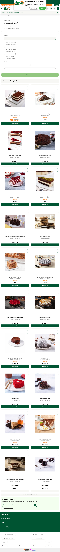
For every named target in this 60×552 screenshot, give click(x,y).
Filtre (5, 81)
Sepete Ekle (15, 123)
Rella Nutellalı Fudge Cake (45, 155)
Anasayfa (4, 16)
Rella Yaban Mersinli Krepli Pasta (45, 277)
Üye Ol (56, 5)
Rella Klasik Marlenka (15, 439)
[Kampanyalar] (47, 8)
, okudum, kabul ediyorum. (13, 508)
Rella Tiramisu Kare (15, 114)
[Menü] (2, 8)
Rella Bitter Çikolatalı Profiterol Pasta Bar (15, 236)
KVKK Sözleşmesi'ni (8, 508)
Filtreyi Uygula (30, 75)
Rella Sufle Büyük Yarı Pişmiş (15, 358)
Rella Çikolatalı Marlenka (45, 439)
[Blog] (51, 8)
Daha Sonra (34, 8)
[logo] (7, 8)
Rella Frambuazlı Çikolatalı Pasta (15, 317)
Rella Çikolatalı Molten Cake (45, 479)
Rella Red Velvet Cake (15, 196)
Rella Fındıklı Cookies (45, 236)
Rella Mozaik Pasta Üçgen (45, 114)
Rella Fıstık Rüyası (45, 196)
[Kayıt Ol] (35, 505)
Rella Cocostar (45, 358)
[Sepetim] (58, 8)
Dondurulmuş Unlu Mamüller (12, 28)
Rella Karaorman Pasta (45, 398)
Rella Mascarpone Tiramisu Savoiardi (15, 479)
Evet (42, 8)
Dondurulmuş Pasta (10, 26)
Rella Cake (15, 117)
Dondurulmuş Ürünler (11, 23)
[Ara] (58, 12)
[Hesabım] (54, 8)
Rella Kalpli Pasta (15, 398)
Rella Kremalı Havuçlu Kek (45, 317)
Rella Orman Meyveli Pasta (15, 155)
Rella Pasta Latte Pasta (15, 277)
